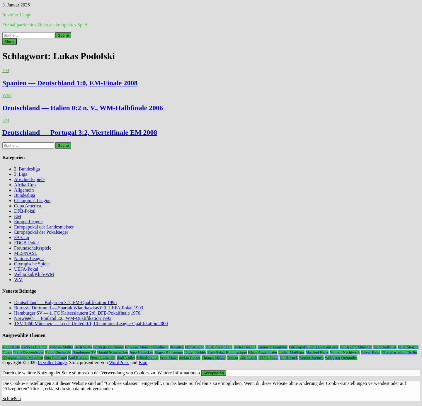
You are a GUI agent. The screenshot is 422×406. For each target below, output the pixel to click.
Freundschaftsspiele (32, 247)
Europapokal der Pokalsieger (41, 232)
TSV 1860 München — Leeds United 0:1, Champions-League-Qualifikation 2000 (91, 323)
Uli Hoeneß (289, 357)
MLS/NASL (25, 253)
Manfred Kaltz (317, 352)
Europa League (28, 221)
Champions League (32, 200)
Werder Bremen (311, 357)
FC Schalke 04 (385, 347)
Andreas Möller (61, 347)
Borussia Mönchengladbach (146, 347)
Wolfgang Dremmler (341, 357)
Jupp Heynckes (141, 352)
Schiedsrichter (147, 357)
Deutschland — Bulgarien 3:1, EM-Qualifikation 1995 (65, 302)
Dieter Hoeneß (245, 347)
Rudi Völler (126, 357)
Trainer (232, 357)
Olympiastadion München (22, 357)
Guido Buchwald (58, 352)
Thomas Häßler (214, 357)
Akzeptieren (213, 373)
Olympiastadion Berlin (399, 352)
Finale (7, 352)
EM (5, 70)
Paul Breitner (78, 357)
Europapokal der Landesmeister (44, 226)
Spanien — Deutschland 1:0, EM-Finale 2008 (69, 83)
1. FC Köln (11, 347)
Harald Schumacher (112, 352)
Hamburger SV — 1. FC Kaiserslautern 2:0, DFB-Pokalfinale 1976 (77, 313)
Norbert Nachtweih (345, 352)
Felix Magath (408, 347)
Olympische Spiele (32, 263)
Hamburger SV (84, 352)
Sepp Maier (169, 357)
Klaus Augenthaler (263, 352)
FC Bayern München (356, 347)
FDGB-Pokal (26, 242)
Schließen (11, 398)
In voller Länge (16, 14)
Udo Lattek (248, 357)
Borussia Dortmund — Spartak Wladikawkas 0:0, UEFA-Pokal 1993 (78, 307)
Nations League (29, 258)
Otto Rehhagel (55, 357)
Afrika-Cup (25, 184)
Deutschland (195, 347)
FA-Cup (21, 237)
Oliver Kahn (370, 352)
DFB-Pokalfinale (218, 347)
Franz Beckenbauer (28, 352)
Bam (143, 362)
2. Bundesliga (27, 168)
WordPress (119, 362)
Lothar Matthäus (291, 352)
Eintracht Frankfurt (273, 347)
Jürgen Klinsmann (168, 352)
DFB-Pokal (24, 211)
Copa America (27, 205)
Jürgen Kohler (195, 352)
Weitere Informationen (178, 372)
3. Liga (20, 174)
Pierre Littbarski (102, 357)
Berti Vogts (83, 347)
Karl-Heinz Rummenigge (227, 352)
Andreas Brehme (34, 347)
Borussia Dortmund (108, 347)
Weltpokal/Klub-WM (34, 274)
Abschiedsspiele (29, 179)
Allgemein (24, 189)
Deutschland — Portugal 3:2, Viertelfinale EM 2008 (79, 132)
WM (6, 95)
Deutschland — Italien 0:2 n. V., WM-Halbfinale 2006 (82, 108)
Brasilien (177, 347)
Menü (9, 41)
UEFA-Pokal (26, 269)
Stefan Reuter (189, 357)
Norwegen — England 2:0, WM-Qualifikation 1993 (62, 318)
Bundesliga (24, 195)
